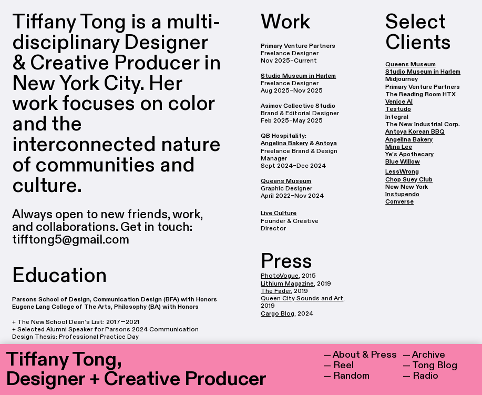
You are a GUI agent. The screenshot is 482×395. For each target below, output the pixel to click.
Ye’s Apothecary (409, 154)
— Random (346, 375)
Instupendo (402, 194)
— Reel (338, 365)
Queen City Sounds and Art (302, 298)
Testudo (398, 109)
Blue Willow (402, 161)
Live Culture (278, 213)
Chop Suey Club (409, 179)
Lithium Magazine (287, 283)
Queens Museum (286, 181)
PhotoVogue (280, 275)
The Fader (276, 291)
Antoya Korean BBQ (415, 131)
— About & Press (360, 354)
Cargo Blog (277, 313)
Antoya (326, 143)
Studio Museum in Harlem (298, 76)
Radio (425, 375)
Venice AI (399, 101)
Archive (428, 354)
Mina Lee (398, 147)
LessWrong (402, 171)
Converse (399, 201)
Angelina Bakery (284, 143)
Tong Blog (434, 365)
